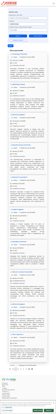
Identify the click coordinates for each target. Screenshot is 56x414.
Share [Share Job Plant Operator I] (14, 337)
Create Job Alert (18, 40)
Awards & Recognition (8, 390)
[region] (28, 407)
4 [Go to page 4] (23, 369)
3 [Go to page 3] (20, 369)
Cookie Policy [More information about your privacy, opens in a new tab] (8, 407)
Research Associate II (19, 177)
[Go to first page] (9, 369)
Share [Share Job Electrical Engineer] (14, 118)
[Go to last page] (32, 369)
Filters (10, 46)
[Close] (53, 403)
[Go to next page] (29, 369)
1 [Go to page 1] (15, 369)
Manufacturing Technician (21, 145)
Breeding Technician (19, 242)
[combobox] (28, 18)
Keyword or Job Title (15, 15)
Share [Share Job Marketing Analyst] (14, 87)
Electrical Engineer (18, 115)
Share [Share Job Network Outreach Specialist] (14, 275)
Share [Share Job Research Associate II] (14, 180)
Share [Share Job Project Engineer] (14, 212)
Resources (5, 385)
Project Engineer (18, 209)
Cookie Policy (6, 393)
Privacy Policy (6, 395)
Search (18, 36)
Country (11, 21)
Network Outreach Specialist (22, 272)
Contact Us (5, 391)
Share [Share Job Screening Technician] (14, 57)
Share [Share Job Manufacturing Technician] (14, 148)
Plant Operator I (18, 334)
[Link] (9, 3)
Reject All (48, 410)
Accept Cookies (37, 410)
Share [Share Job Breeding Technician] (14, 245)
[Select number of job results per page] (13, 365)
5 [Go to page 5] (26, 369)
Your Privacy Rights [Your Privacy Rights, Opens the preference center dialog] (7, 410)
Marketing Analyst (18, 84)
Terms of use (6, 396)
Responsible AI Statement (9, 398)
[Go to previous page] (12, 369)
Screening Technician (19, 54)
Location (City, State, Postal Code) (20, 27)
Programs (5, 383)
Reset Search (38, 36)
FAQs (3, 386)
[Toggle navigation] (54, 3)
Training (4, 388)
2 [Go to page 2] (18, 369)
